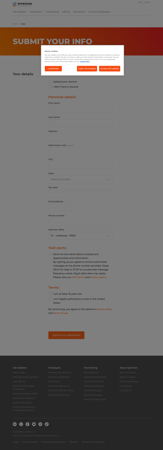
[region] (82, 60)
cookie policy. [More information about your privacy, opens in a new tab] (85, 61)
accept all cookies (110, 68)
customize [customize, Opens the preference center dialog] (53, 68)
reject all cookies (87, 68)
